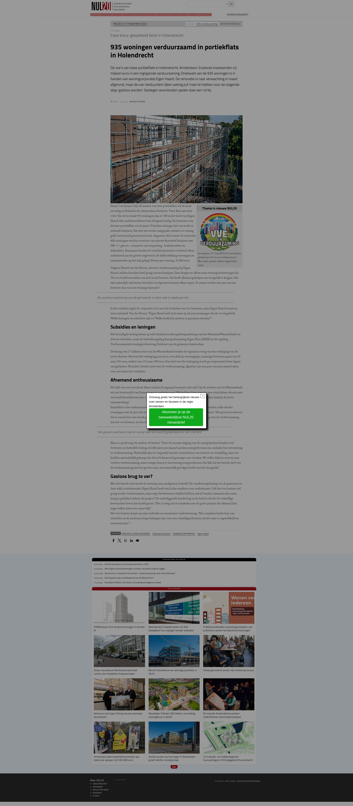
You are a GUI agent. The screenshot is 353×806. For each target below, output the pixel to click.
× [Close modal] (202, 396)
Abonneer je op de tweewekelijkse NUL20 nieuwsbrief (176, 417)
